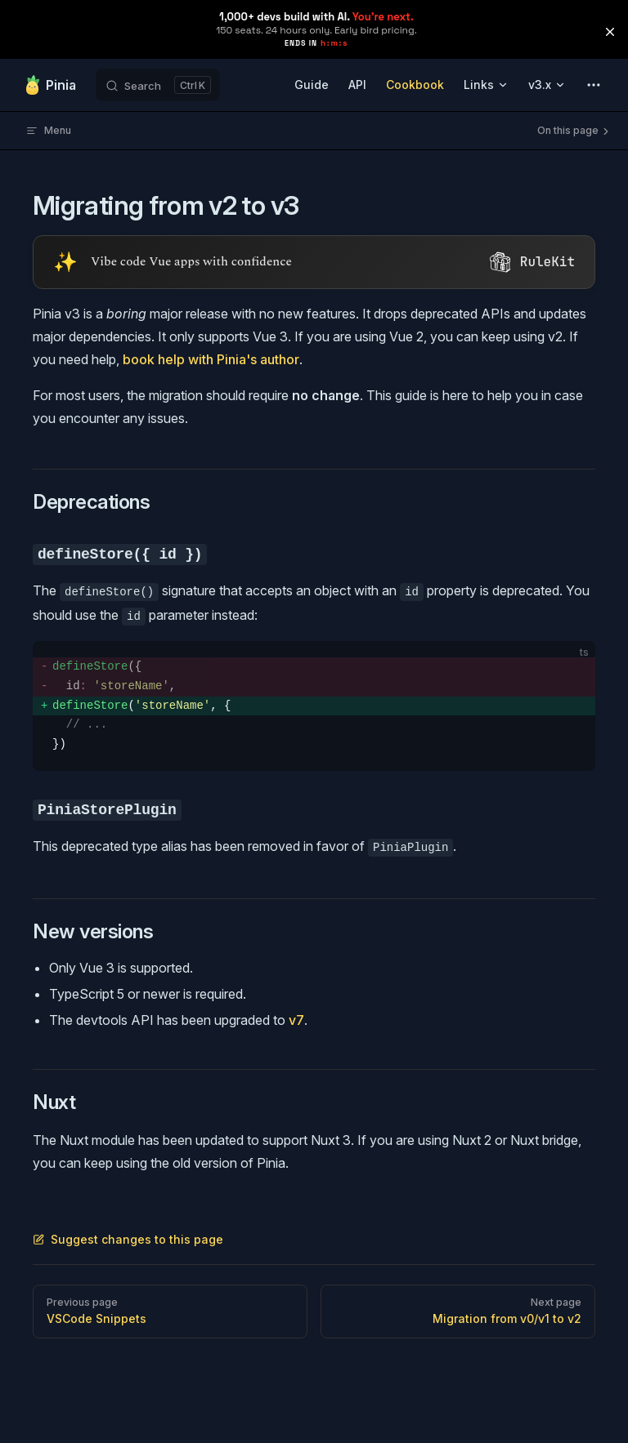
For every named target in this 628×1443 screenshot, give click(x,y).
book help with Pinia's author (211, 359)
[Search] (158, 85)
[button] (610, 32)
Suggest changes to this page (128, 1239)
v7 (296, 1020)
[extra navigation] (594, 85)
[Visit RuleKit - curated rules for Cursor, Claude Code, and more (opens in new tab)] (314, 262)
